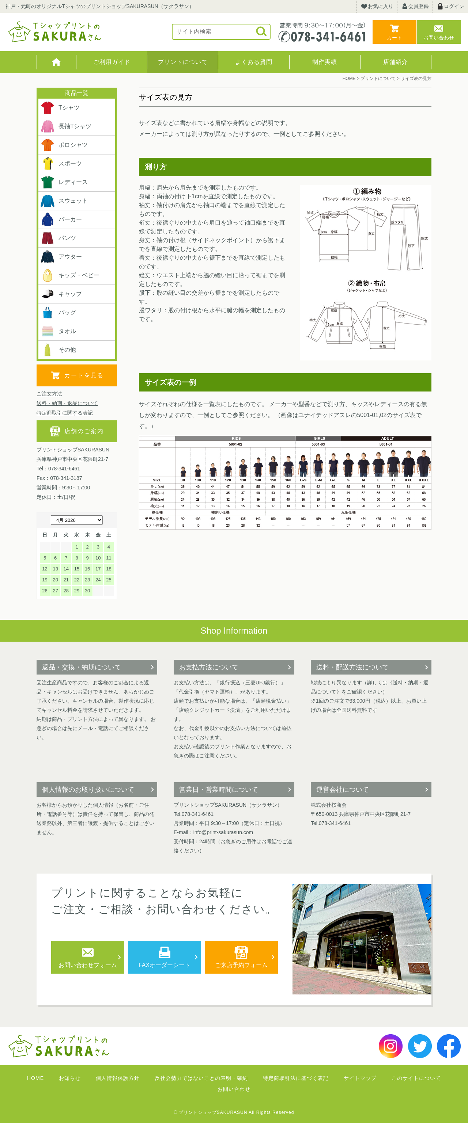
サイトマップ (360, 1078)
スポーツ (61, 163)
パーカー (61, 219)
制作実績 (324, 62)
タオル (58, 331)
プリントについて (183, 62)
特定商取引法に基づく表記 (296, 1078)
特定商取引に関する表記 (65, 413)
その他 (58, 350)
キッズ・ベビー (69, 275)
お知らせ (70, 1078)
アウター (61, 256)
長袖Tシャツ (65, 126)
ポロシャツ (64, 145)
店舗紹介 (395, 62)
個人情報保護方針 (118, 1078)
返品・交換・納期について (81, 667)
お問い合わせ (438, 38)
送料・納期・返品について (67, 403)
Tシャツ (60, 107)
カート (394, 38)
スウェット (64, 201)
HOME (56, 62)
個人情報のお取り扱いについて (88, 789)
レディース (64, 182)
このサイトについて (416, 1078)
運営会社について (342, 789)
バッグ (58, 312)
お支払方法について (208, 667)
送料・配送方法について (352, 667)
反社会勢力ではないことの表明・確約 (201, 1078)
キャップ (61, 294)
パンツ (58, 238)
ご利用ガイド (112, 62)
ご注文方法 (49, 394)
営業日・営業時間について (218, 789)
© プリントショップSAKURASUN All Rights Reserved (234, 1112)
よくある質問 (253, 62)
